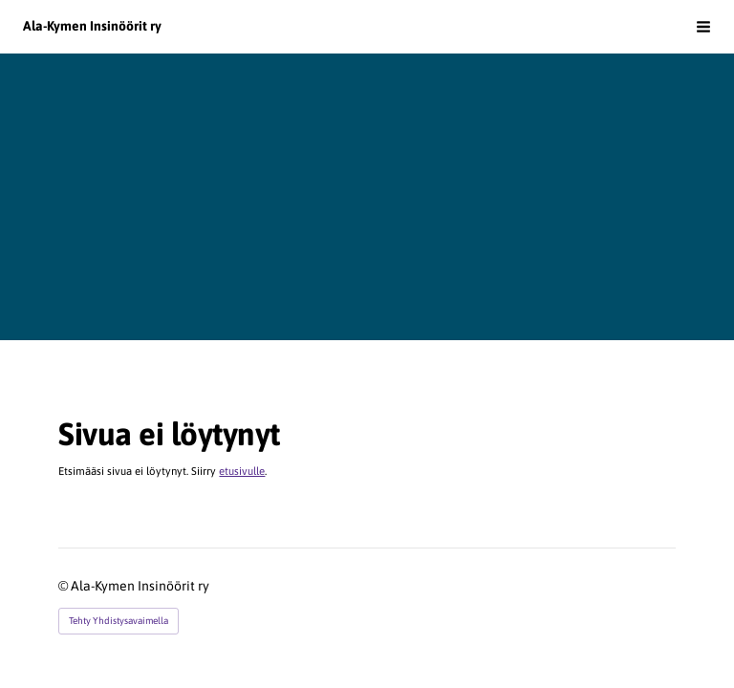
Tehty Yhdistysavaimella (118, 620)
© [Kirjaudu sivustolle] (64, 585)
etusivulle (242, 470)
